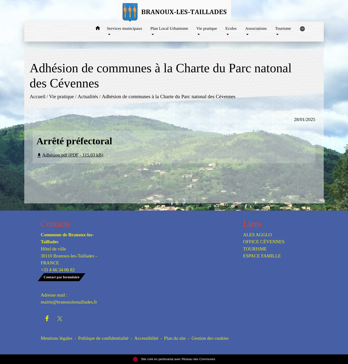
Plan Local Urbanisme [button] (169, 28)
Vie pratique (61, 96)
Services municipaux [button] (124, 28)
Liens (252, 224)
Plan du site (175, 338)
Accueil (38, 96)
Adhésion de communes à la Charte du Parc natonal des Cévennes (169, 96)
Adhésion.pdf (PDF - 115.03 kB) (69, 155)
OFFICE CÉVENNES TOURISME (264, 245)
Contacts (55, 224)
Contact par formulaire (61, 277)
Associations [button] (256, 28)
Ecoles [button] (231, 28)
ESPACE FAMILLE (262, 255)
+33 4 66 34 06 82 (58, 269)
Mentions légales (57, 338)
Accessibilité (146, 338)
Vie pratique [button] (206, 28)
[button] (98, 29)
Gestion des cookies (210, 338)
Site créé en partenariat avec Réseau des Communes (174, 359)
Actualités (88, 96)
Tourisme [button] (283, 28)
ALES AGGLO (257, 234)
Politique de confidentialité (103, 338)
